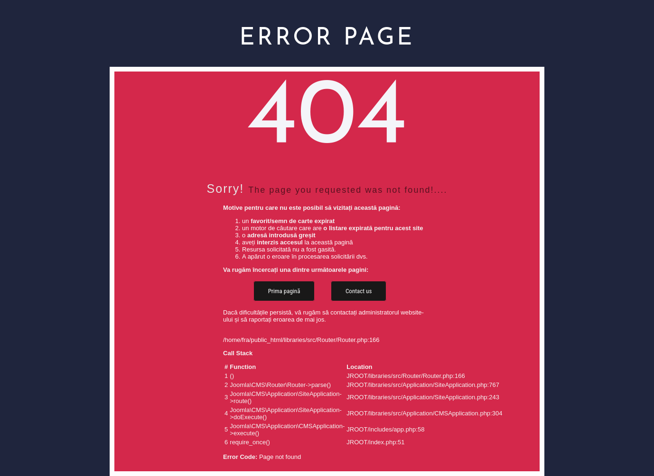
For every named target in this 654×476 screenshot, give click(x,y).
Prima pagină (284, 291)
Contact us (359, 291)
